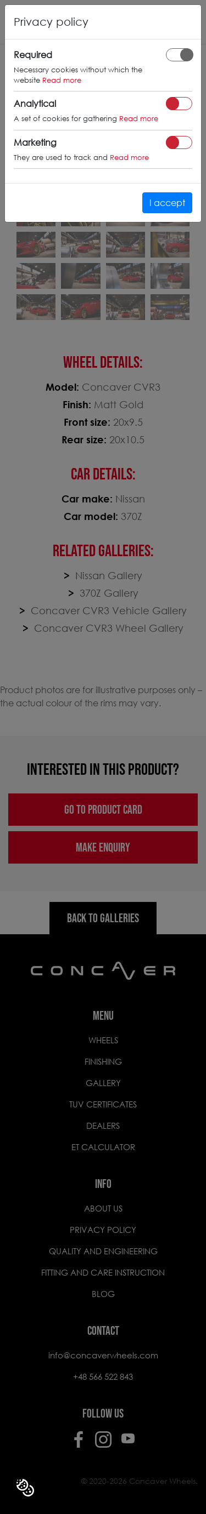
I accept (167, 202)
